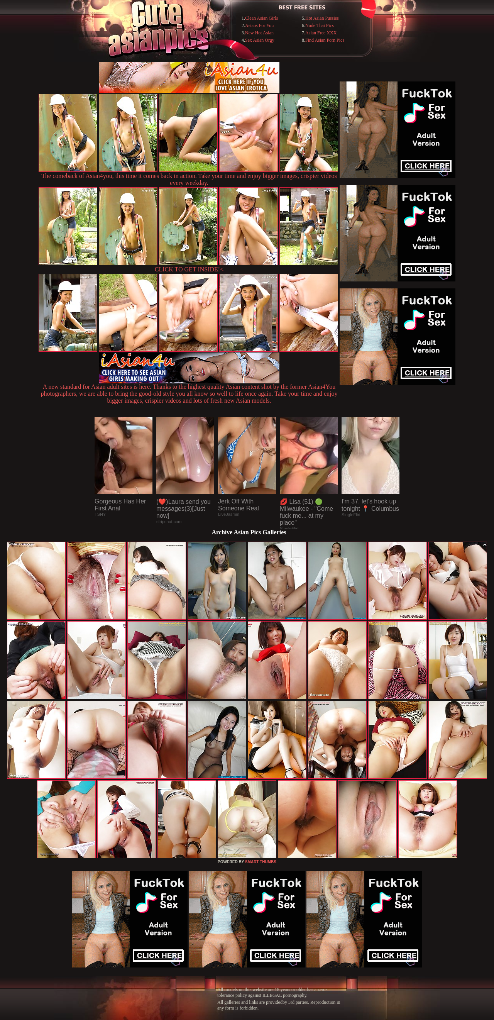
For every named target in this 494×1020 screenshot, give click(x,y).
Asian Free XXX (321, 33)
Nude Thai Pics (319, 25)
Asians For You (259, 25)
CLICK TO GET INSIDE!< (189, 269)
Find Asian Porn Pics (324, 40)
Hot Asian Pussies (322, 18)
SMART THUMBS (260, 862)
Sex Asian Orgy (259, 40)
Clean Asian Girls (261, 18)
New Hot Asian (259, 33)
